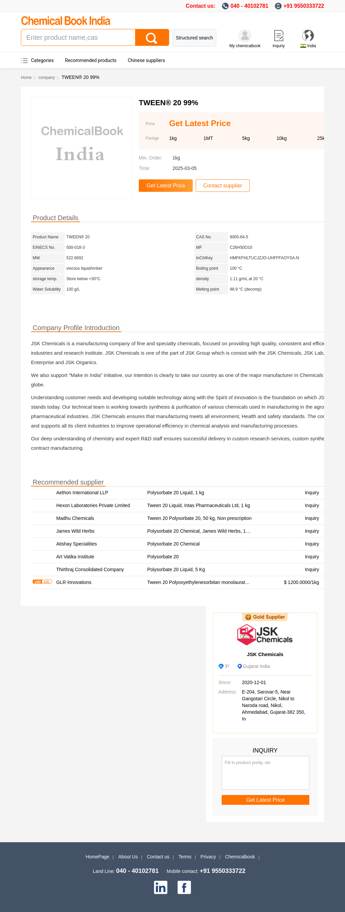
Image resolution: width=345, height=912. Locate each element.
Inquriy (279, 45)
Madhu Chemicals (75, 518)
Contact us (158, 856)
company (46, 77)
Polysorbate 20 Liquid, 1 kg (175, 492)
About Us (128, 856)
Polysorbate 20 (163, 556)
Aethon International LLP (82, 492)
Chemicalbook (240, 856)
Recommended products (91, 60)
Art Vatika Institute (75, 556)
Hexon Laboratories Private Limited (93, 505)
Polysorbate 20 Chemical (173, 544)
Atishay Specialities (76, 544)
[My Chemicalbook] (245, 35)
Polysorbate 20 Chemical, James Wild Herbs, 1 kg (199, 531)
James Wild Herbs (75, 531)
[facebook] (184, 887)
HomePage (97, 856)
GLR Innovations (73, 582)
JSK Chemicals (265, 654)
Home (26, 77)
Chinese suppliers (146, 60)
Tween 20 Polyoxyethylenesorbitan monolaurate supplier (206, 582)
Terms (185, 856)
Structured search (194, 37)
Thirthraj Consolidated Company (90, 569)
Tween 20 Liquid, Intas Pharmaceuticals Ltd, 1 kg (198, 505)
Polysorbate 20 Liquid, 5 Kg (176, 569)
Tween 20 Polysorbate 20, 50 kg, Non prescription (199, 518)
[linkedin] (160, 887)
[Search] (152, 37)
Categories (42, 60)
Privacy (208, 856)
